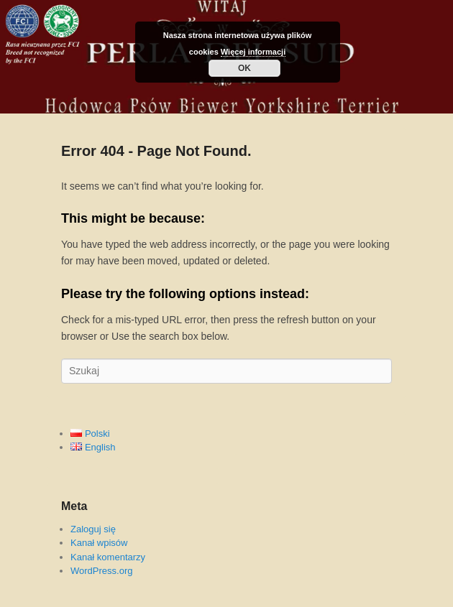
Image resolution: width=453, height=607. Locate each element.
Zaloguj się (93, 529)
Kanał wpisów (99, 542)
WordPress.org (101, 570)
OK (244, 68)
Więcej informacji (253, 51)
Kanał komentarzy (107, 557)
